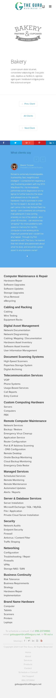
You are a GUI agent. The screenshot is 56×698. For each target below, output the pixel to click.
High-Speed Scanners (16, 361)
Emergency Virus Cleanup (18, 433)
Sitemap (17, 641)
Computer (9, 606)
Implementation (12, 595)
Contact (28, 668)
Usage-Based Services (16, 388)
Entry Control (11, 396)
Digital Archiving (13, 369)
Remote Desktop (13, 453)
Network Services (13, 425)
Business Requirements (16, 583)
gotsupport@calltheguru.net (25, 634)
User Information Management (20, 350)
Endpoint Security (13, 529)
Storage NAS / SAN (14, 569)
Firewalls (9, 560)
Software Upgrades (14, 285)
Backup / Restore (13, 429)
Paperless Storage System (18, 365)
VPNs (7, 565)
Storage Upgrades (14, 293)
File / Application (13, 511)
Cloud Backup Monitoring (18, 461)
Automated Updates (15, 488)
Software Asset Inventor (17, 346)
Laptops (8, 622)
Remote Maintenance (15, 484)
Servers (8, 407)
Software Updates (13, 289)
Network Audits (12, 525)
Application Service (14, 437)
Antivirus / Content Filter (17, 538)
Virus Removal (11, 297)
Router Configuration (15, 441)
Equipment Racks (13, 320)
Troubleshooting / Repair (17, 556)
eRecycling (10, 301)
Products (28, 664)
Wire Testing (10, 316)
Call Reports (10, 392)
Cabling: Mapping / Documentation (23, 338)
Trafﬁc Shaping (12, 542)
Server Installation (13, 503)
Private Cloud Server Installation (21, 515)
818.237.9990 (42, 631)
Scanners (9, 614)
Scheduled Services (14, 476)
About (28, 656)
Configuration (11, 552)
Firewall (8, 534)
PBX (6, 415)
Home (28, 652)
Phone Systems (12, 384)
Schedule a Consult (28, 672)
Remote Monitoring (14, 480)
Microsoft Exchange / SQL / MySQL (22, 507)
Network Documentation (17, 330)
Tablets (8, 610)
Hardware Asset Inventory (18, 342)
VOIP (6, 380)
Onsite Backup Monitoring (18, 457)
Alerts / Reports (12, 492)
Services (28, 660)
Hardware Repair (13, 280)
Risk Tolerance (12, 579)
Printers (8, 618)
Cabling (8, 311)
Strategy (8, 587)
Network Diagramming (16, 334)
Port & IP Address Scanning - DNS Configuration (19, 447)
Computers (10, 411)
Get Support (28, 676)
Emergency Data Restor (16, 465)
